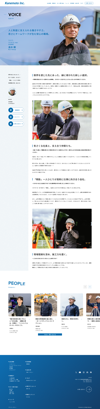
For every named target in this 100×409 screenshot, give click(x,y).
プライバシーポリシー (12, 407)
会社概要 (11, 368)
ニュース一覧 (11, 401)
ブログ (79, 3)
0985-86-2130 (89, 380)
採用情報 (70, 3)
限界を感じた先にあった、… (14, 76)
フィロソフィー (12, 364)
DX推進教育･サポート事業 (14, 381)
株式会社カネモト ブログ (31, 380)
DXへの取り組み (58, 3)
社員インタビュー (29, 372)
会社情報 (47, 3)
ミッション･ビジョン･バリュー (15, 365)
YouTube (28, 397)
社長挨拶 (11, 367)
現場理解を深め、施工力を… (14, 84)
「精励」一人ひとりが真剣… (14, 81)
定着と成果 (11, 392)
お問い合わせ (86, 3)
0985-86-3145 (89, 381)
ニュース (65, 3)
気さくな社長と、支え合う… (14, 79)
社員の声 (75, 3)
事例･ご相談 (11, 393)
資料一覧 (28, 388)
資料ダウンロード (31, 386)
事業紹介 (52, 3)
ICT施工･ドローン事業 (13, 379)
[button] (90, 288)
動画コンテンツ (30, 394)
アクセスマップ (12, 369)
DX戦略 (10, 390)
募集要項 (28, 364)
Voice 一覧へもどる (50, 343)
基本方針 (11, 389)
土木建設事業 (12, 378)
